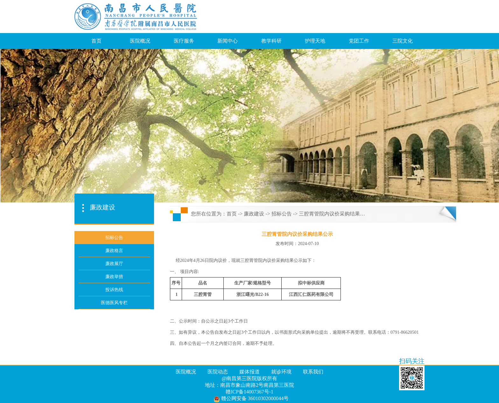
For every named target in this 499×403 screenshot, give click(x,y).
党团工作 (359, 41)
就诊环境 (281, 371)
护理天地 (315, 41)
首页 (96, 41)
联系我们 (313, 371)
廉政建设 (254, 213)
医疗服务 (184, 41)
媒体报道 (249, 371)
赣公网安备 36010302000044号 (251, 399)
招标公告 (281, 213)
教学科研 (271, 41)
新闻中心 (227, 41)
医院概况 (140, 41)
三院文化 (402, 41)
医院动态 (217, 371)
